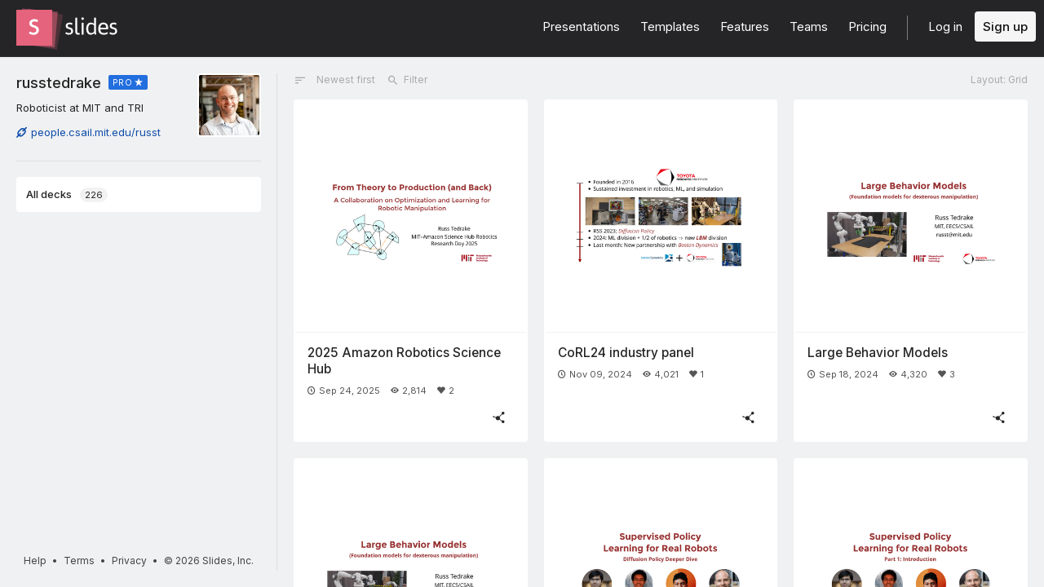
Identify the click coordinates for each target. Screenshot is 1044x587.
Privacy (129, 560)
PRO (123, 82)
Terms (79, 560)
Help (35, 560)
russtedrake (58, 82)
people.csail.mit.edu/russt (88, 132)
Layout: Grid (999, 79)
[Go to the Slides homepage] (34, 28)
